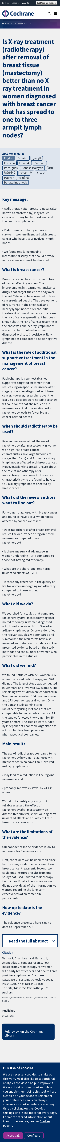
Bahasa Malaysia (32, 168)
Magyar (9, 178)
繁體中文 (10, 173)
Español (15, 2)
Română (23, 178)
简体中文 (26, 173)
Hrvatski (24, 163)
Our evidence (21, 23)
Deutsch (39, 163)
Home (5, 23)
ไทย (50, 168)
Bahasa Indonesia (15, 182)
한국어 (41, 173)
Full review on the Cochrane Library (24, 1033)
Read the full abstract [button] (28, 941)
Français (9, 163)
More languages (46, 2)
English (5, 2)
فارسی (25, 2)
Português (11, 168)
